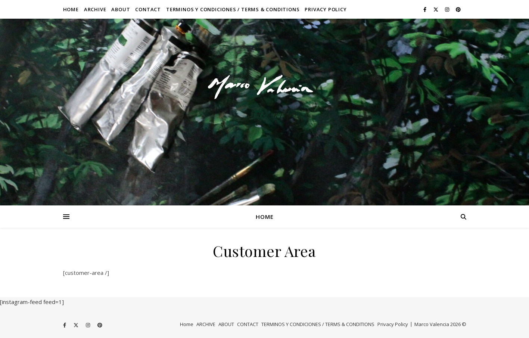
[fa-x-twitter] (436, 9)
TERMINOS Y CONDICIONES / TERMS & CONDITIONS (232, 9)
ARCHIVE (95, 9)
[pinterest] (458, 9)
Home (71, 9)
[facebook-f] (425, 9)
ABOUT (120, 9)
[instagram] (447, 9)
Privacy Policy (325, 9)
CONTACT (148, 9)
